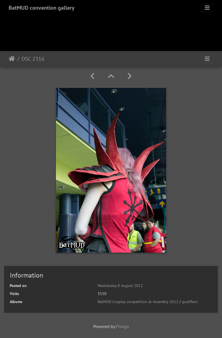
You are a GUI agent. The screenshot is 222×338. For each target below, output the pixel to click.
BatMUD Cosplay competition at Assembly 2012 (138, 301)
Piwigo (122, 326)
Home (12, 59)
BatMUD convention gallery (42, 7)
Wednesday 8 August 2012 (120, 285)
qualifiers (190, 301)
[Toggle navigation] (207, 8)
